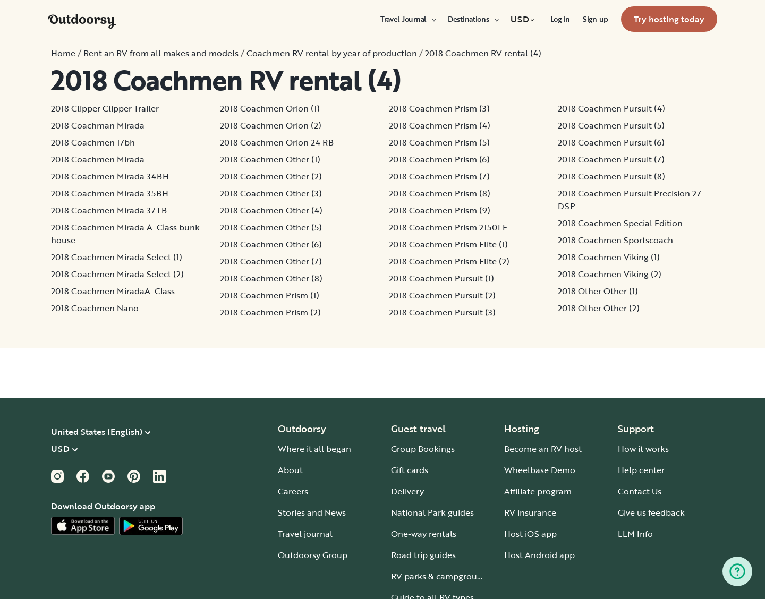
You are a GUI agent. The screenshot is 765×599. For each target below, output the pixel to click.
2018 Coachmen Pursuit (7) (611, 159)
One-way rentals (423, 533)
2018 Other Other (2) (599, 308)
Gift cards (409, 470)
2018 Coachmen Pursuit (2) (442, 295)
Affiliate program (538, 491)
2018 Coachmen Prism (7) (439, 176)
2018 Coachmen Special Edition (620, 223)
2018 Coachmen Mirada (97, 159)
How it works (643, 448)
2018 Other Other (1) (598, 291)
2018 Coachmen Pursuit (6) (611, 142)
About (290, 470)
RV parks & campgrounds (441, 576)
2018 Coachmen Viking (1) (609, 257)
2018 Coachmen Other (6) (271, 244)
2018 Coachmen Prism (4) (439, 125)
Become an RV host (543, 448)
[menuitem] (407, 19)
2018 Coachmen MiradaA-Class (113, 291)
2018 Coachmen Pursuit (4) (611, 108)
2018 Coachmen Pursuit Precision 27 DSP (629, 199)
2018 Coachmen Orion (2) (270, 125)
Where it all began (314, 448)
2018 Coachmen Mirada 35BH (109, 193)
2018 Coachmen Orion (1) (270, 108)
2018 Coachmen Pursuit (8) (611, 176)
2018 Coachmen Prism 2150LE (448, 227)
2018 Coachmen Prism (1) (269, 295)
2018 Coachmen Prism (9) (439, 210)
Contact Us (639, 491)
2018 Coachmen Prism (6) (439, 159)
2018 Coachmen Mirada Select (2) (117, 274)
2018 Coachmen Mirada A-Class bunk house (125, 233)
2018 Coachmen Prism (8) (439, 193)
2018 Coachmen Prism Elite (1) (448, 244)
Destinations (473, 19)
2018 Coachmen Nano (95, 308)
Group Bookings (423, 448)
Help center (641, 470)
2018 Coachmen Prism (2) (270, 312)
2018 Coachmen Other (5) (271, 227)
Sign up (595, 19)
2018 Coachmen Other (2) (271, 176)
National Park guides (432, 512)
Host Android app (539, 555)
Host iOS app (530, 533)
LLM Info (635, 533)
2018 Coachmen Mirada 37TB (109, 210)
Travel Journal (407, 19)
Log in (560, 19)
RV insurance (530, 512)
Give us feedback (651, 512)
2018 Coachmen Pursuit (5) (611, 125)
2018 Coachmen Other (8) (271, 278)
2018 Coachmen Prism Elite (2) (449, 261)
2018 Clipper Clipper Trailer (105, 108)
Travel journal (305, 533)
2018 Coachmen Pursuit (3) (442, 312)
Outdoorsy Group (312, 555)
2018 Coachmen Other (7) (271, 261)
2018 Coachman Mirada (97, 125)
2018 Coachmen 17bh (93, 142)
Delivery (407, 491)
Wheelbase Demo (539, 470)
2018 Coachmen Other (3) (271, 193)
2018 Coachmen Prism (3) (439, 108)
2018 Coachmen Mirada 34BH (110, 176)
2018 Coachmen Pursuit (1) (441, 278)
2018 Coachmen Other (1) (270, 159)
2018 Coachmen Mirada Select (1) (116, 257)
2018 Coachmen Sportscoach (615, 240)
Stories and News (312, 512)
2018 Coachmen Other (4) (271, 210)
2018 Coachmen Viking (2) (609, 274)
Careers (293, 491)
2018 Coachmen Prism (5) (439, 142)
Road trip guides (423, 555)
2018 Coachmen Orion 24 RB (277, 142)
